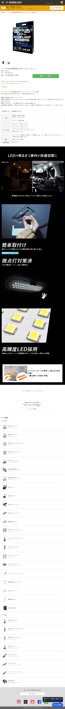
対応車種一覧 (5, 111)
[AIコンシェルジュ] (57, 705)
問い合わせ (32, 693)
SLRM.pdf (15, 142)
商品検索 (3, 12)
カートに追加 (45, 76)
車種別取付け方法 (16, 111)
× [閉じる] (61, 698)
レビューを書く (32, 409)
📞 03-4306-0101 (56, 8)
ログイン (50, 3)
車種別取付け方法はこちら (10, 253)
